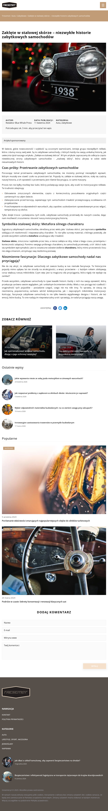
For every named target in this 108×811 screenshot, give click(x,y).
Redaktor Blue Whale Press (19, 122)
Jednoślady (7, 744)
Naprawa (6, 748)
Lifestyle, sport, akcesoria (15, 739)
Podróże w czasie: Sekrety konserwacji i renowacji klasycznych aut (34, 601)
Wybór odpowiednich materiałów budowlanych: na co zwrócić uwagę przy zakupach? (53, 408)
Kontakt (6, 715)
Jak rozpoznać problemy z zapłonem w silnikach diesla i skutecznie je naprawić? (51, 393)
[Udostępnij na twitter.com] (60, 308)
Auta (58, 122)
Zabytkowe (66, 122)
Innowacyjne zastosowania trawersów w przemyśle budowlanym (44, 422)
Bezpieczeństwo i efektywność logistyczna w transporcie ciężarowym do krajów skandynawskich (59, 775)
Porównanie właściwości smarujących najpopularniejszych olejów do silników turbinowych (46, 520)
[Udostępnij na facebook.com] (55, 308)
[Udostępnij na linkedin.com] (65, 308)
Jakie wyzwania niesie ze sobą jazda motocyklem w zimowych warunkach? (49, 378)
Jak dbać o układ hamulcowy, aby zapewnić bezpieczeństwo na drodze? (47, 760)
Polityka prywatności (12, 719)
